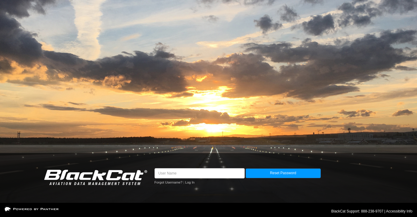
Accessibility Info (399, 211)
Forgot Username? (168, 182)
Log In (190, 182)
